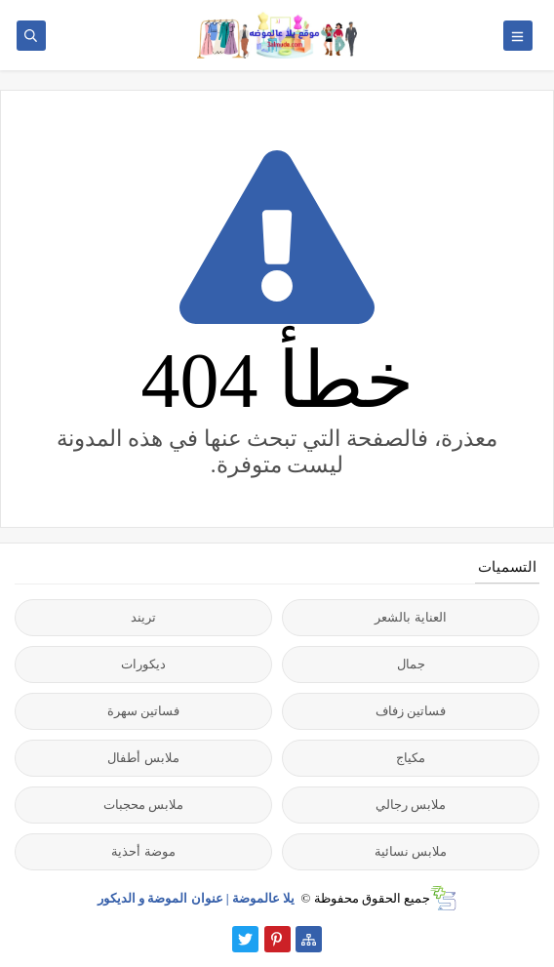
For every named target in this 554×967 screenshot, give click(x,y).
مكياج (410, 757)
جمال (411, 664)
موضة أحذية (143, 851)
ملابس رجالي (411, 804)
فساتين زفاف (411, 711)
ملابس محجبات (143, 804)
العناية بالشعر (410, 617)
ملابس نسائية (411, 851)
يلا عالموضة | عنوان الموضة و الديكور (198, 898)
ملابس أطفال (142, 757)
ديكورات (143, 664)
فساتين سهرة (143, 711)
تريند (143, 617)
